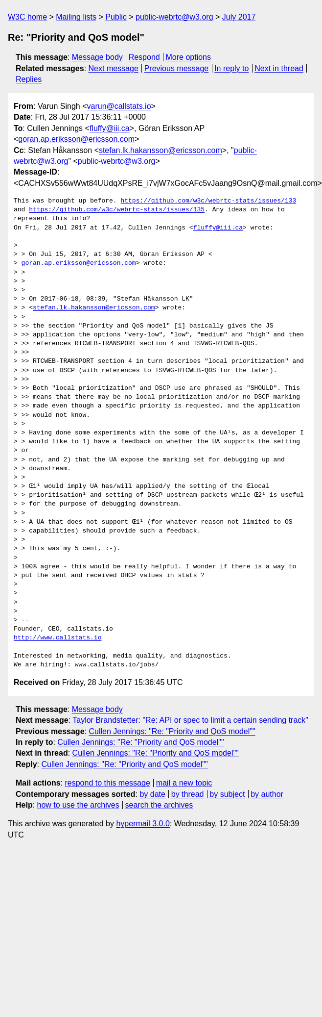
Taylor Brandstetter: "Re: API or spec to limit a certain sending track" (190, 720)
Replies (29, 79)
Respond (144, 57)
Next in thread (278, 68)
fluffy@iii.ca (110, 128)
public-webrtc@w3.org (174, 17)
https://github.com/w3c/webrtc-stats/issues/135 (117, 209)
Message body (97, 57)
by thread (187, 794)
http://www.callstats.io (57, 638)
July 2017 (239, 17)
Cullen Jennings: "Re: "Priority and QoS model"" (172, 731)
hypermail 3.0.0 (142, 823)
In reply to (231, 68)
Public (116, 17)
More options (188, 57)
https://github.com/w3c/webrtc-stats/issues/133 (208, 201)
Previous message (176, 68)
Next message (113, 68)
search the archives (159, 805)
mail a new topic (184, 783)
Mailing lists (76, 17)
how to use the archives (78, 805)
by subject (227, 794)
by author (267, 794)
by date (152, 794)
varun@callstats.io (119, 106)
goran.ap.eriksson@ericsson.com (76, 139)
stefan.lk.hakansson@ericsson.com (160, 150)
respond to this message (107, 783)
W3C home (27, 17)
